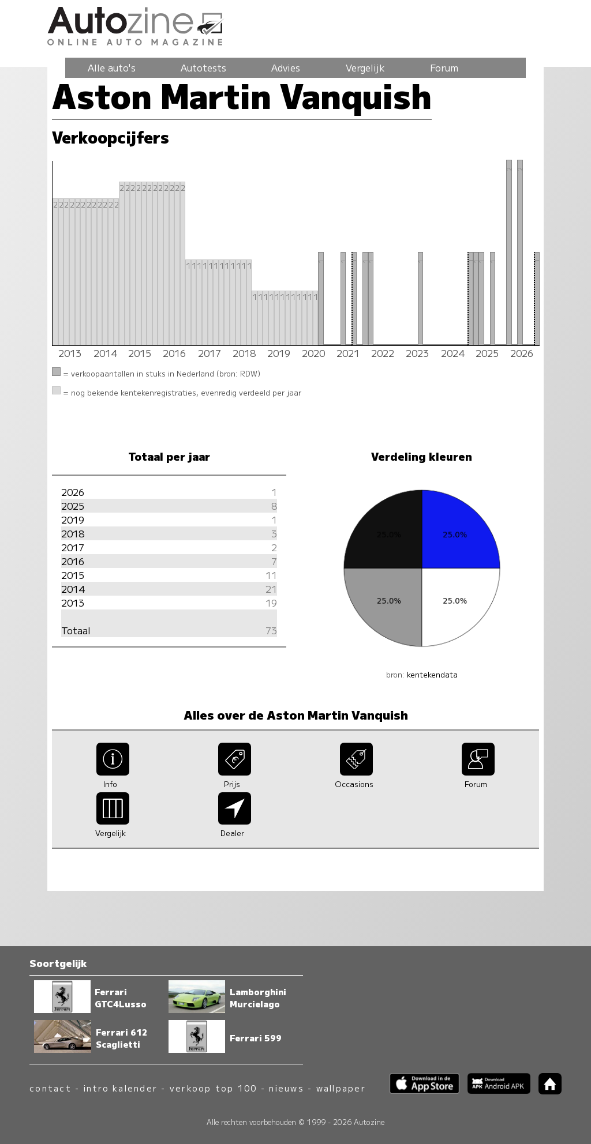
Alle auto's (112, 67)
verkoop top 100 (213, 1088)
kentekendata (432, 674)
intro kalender (121, 1088)
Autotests (203, 67)
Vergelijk (365, 67)
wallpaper (341, 1088)
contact (50, 1088)
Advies (285, 67)
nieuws (286, 1088)
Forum (444, 67)
